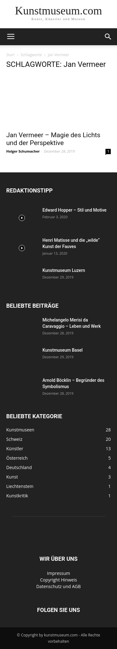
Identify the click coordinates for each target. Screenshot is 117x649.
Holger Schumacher (23, 151)
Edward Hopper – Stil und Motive (74, 210)
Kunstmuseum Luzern (63, 270)
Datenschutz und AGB (58, 586)
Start (10, 54)
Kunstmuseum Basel (62, 350)
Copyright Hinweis (58, 580)
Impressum (58, 573)
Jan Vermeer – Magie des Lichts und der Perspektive (53, 139)
